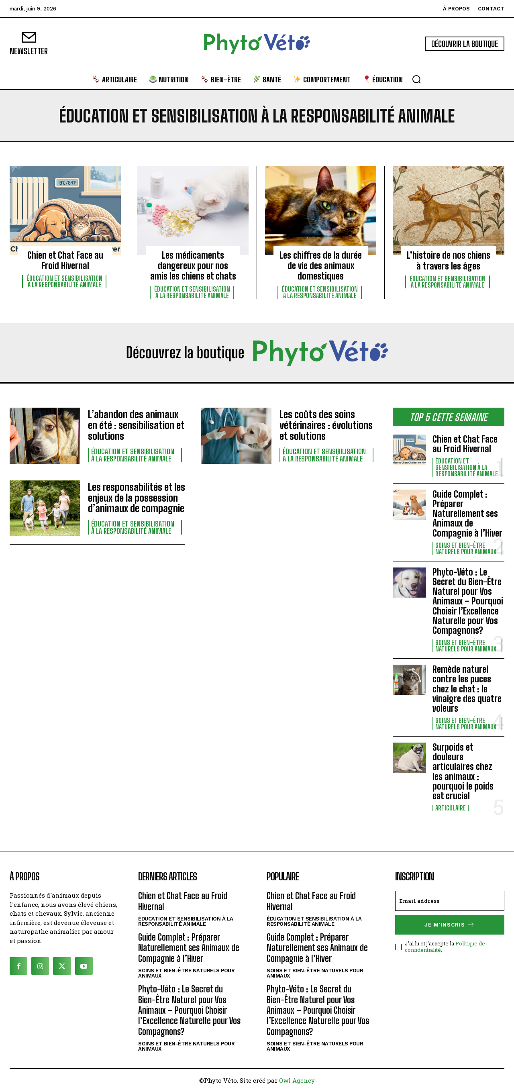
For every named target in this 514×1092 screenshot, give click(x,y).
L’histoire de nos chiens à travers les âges (448, 260)
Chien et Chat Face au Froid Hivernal (65, 260)
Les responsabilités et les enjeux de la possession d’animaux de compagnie (136, 497)
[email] (449, 901)
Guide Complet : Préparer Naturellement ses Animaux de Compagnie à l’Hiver (467, 514)
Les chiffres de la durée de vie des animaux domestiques (320, 266)
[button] (416, 79)
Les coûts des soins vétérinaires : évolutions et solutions (325, 425)
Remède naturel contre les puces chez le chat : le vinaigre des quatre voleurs (467, 689)
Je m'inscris (449, 925)
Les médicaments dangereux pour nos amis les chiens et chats (193, 266)
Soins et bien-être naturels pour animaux (465, 548)
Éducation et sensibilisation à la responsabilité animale (64, 281)
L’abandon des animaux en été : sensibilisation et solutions (135, 425)
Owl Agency (297, 1080)
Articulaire (450, 808)
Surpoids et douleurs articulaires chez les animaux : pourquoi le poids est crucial (463, 771)
